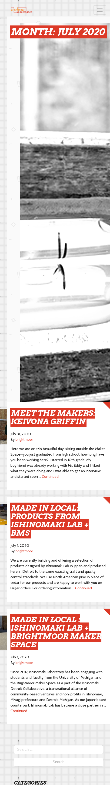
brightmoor (24, 439)
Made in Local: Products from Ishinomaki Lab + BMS (49, 521)
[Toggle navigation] (99, 10)
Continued (50, 476)
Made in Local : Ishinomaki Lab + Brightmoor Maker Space (55, 632)
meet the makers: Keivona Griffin (52, 417)
